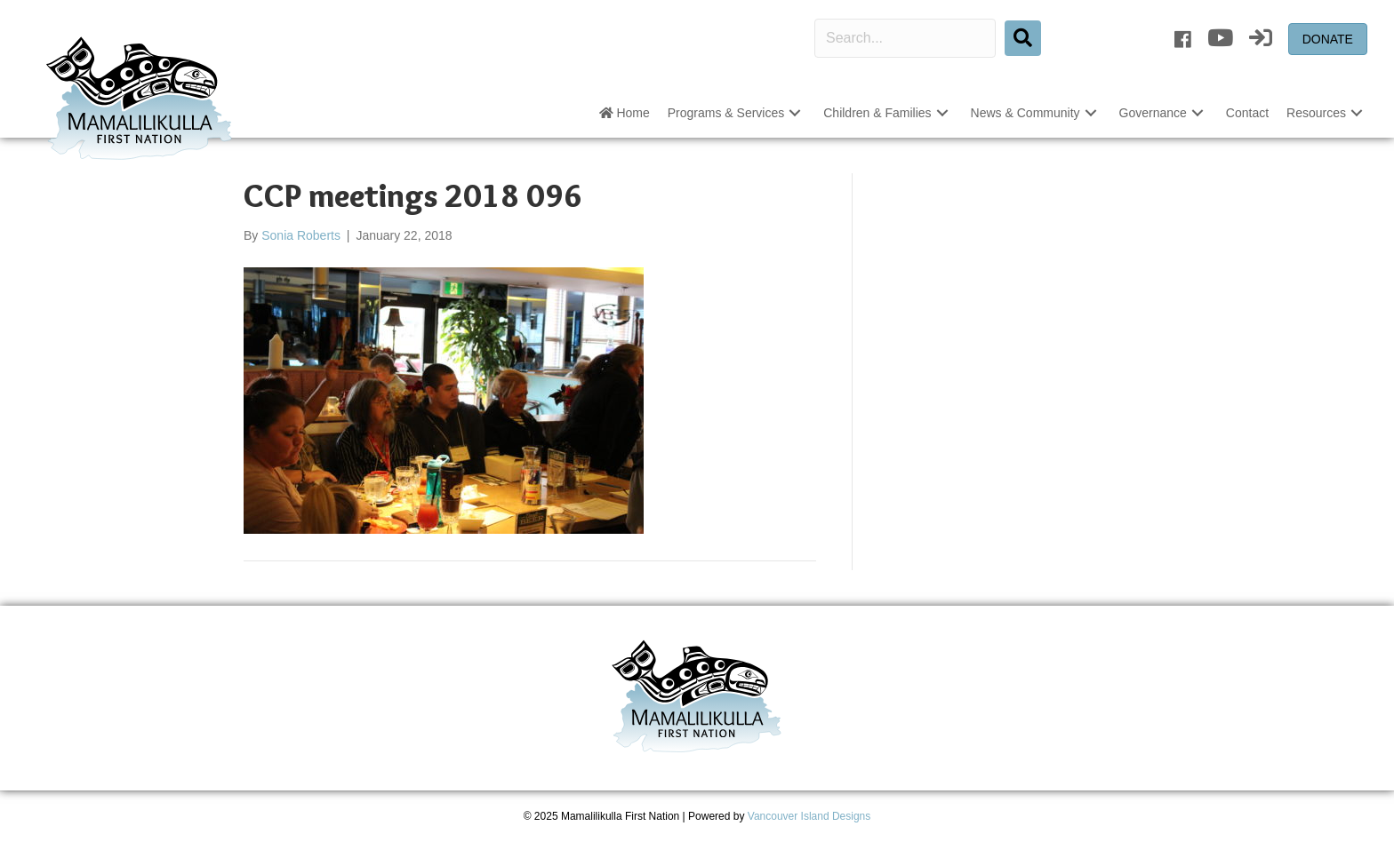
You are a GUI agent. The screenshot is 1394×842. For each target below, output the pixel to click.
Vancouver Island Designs (809, 816)
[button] (794, 113)
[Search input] (905, 38)
